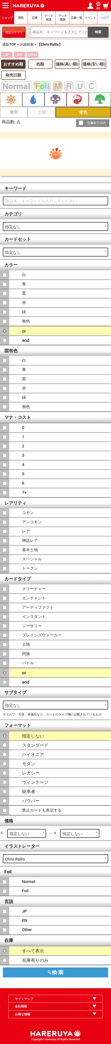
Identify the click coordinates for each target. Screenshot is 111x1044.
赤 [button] (78, 99)
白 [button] (11, 99)
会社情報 (21, 1006)
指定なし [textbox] (13, 227)
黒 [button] (55, 99)
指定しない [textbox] (19, 833)
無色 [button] (14, 112)
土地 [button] (41, 112)
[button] (92, 123)
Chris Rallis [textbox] (15, 859)
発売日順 (13, 75)
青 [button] (33, 99)
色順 (40, 64)
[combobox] (55, 226)
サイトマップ (24, 999)
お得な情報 (22, 1014)
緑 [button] (100, 99)
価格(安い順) (94, 64)
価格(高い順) (67, 64)
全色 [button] (83, 112)
